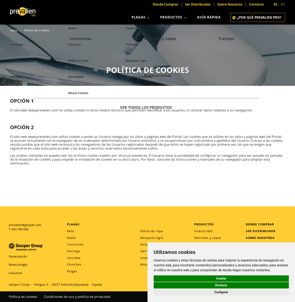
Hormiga (73, 251)
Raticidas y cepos (207, 238)
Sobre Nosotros (229, 4)
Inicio (14, 30)
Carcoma (74, 258)
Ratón (71, 238)
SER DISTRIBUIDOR (261, 231)
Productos (173, 17)
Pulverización (18, 256)
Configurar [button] (221, 292)
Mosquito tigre (151, 238)
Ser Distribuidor (198, 4)
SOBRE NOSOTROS (260, 238)
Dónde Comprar (165, 4)
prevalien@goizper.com (25, 225)
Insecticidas (203, 231)
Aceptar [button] (221, 278)
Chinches (74, 264)
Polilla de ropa (151, 231)
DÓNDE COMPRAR (260, 224)
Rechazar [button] (221, 285)
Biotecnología (18, 265)
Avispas (146, 244)
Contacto (256, 4)
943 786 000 (20, 229)
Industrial (15, 273)
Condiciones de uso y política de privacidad (77, 296)
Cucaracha (75, 244)
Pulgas (72, 271)
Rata (70, 231)
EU (283, 4)
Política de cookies (23, 296)
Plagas (141, 17)
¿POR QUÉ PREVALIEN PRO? (256, 17)
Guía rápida (209, 17)
